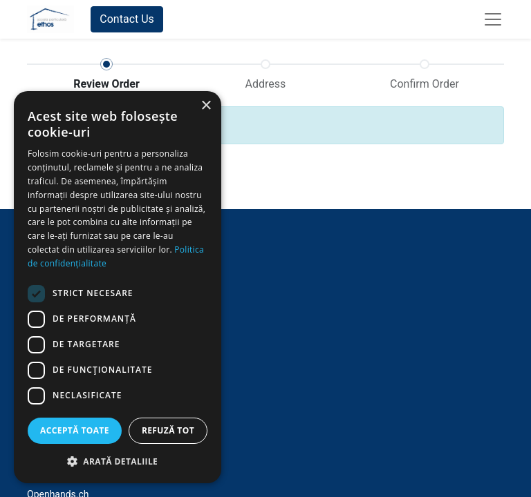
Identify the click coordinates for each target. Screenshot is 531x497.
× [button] (206, 106)
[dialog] (117, 287)
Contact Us (127, 19)
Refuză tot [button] (168, 430)
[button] (117, 461)
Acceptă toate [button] (74, 430)
